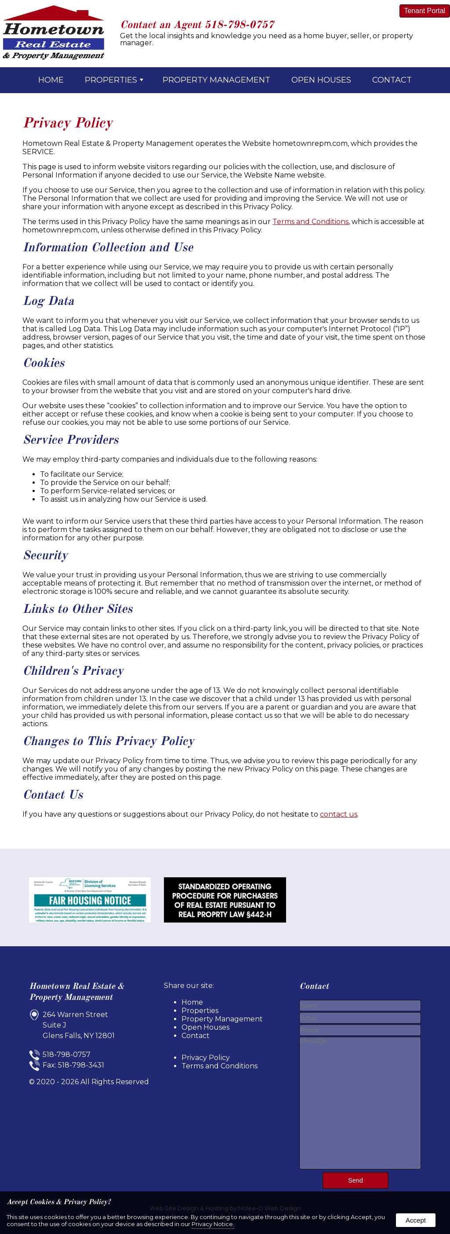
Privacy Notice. (213, 1223)
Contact (392, 80)
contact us (338, 814)
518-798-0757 (239, 25)
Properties (114, 80)
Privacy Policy (205, 1057)
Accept (416, 1220)
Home (51, 80)
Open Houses (321, 80)
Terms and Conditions (310, 221)
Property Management (216, 80)
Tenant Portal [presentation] (424, 10)
